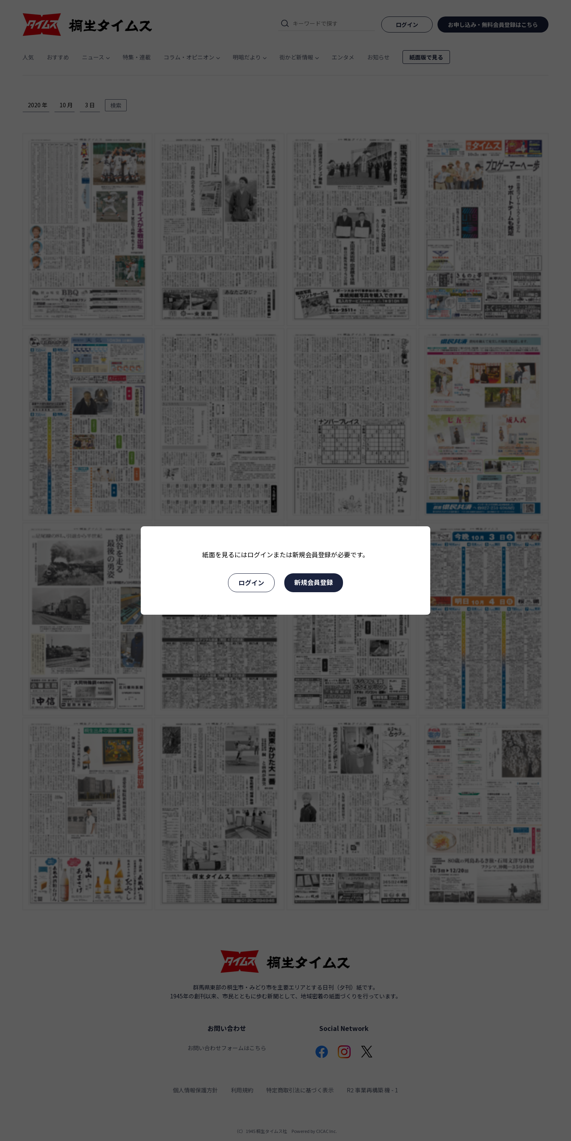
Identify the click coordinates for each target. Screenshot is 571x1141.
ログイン (251, 582)
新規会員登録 (313, 582)
